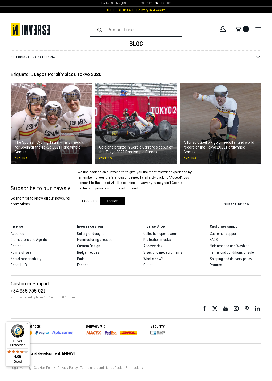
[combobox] (114, 4)
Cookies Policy (44, 368)
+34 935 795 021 (28, 291)
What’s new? (153, 259)
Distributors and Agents (29, 240)
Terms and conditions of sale (232, 252)
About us (17, 233)
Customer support (224, 233)
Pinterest (247, 308)
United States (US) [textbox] (114, 3)
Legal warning (21, 368)
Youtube (226, 308)
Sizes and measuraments (162, 252)
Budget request (89, 252)
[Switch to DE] (169, 3)
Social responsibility (26, 259)
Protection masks (157, 240)
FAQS (214, 240)
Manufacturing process (94, 240)
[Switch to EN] (156, 3)
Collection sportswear (160, 233)
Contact (17, 246)
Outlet (148, 265)
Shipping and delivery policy (231, 259)
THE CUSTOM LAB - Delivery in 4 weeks (136, 10)
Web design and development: (43, 353)
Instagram (236, 308)
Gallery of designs (90, 233)
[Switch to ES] (142, 3)
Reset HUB (19, 265)
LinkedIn (257, 308)
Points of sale (21, 252)
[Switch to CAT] (149, 3)
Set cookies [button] (134, 368)
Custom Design (88, 246)
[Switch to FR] (162, 3)
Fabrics (82, 265)
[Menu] (27, 324)
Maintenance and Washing (229, 246)
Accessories (153, 246)
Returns (216, 265)
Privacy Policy (68, 368)
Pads (81, 259)
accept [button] (112, 201)
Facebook (204, 308)
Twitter (215, 308)
